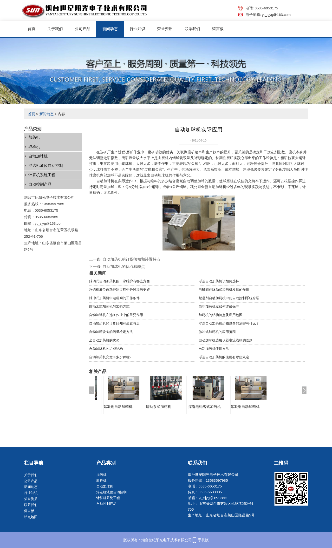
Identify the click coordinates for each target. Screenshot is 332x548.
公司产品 (82, 29)
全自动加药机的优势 (104, 340)
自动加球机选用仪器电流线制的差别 (226, 340)
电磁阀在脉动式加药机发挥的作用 (224, 289)
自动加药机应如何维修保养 (219, 306)
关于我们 (55, 29)
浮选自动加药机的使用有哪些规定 (224, 357)
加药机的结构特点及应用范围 (220, 315)
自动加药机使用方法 (214, 349)
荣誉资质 (165, 29)
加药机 (34, 137)
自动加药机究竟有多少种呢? (110, 357)
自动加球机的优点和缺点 (124, 266)
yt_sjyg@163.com (276, 15)
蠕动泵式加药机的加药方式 (109, 306)
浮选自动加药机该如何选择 (219, 281)
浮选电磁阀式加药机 (116, 407)
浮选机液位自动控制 (45, 165)
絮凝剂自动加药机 (156, 407)
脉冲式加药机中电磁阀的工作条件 (114, 298)
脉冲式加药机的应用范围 (217, 332)
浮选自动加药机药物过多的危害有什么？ (229, 323)
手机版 (203, 540)
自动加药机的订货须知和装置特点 (131, 259)
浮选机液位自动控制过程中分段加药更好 (119, 289)
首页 (31, 29)
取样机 (34, 147)
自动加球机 (38, 156)
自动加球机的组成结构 (106, 349)
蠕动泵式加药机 (197, 407)
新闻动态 (110, 29)
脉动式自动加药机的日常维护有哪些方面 (119, 281)
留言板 (218, 29)
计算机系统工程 (41, 175)
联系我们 (192, 29)
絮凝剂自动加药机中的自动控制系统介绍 (229, 298)
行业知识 (137, 29)
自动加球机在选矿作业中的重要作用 (116, 315)
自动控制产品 (40, 184)
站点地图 (31, 517)
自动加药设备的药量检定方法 (111, 332)
